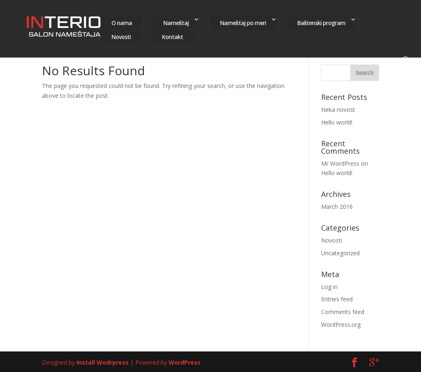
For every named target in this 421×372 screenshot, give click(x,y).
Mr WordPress (340, 163)
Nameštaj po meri (243, 21)
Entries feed (337, 299)
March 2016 (337, 206)
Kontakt (172, 35)
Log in (329, 287)
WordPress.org (341, 324)
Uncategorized (340, 253)
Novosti (121, 35)
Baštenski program (321, 21)
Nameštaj (176, 21)
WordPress (185, 362)
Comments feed (342, 312)
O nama (121, 21)
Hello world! (336, 122)
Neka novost (338, 109)
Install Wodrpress (102, 362)
